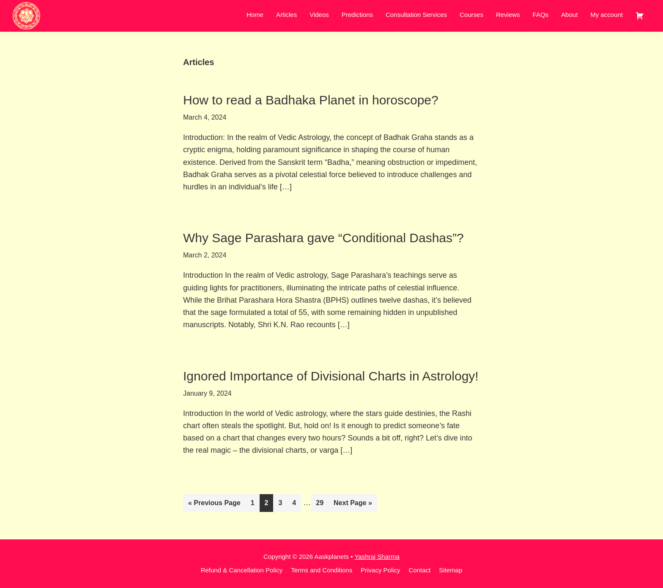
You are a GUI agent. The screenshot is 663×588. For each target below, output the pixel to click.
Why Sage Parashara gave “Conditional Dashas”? (323, 238)
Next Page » (352, 504)
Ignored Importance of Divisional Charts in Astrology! (331, 376)
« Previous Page (214, 504)
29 (322, 501)
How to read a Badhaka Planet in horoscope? (310, 100)
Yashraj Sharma (376, 556)
